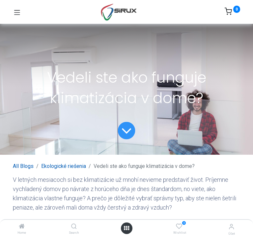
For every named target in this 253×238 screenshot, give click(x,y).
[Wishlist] (179, 226)
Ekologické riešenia (63, 166)
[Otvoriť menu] (126, 228)
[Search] (74, 226)
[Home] (22, 226)
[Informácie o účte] (231, 226)
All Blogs (23, 166)
